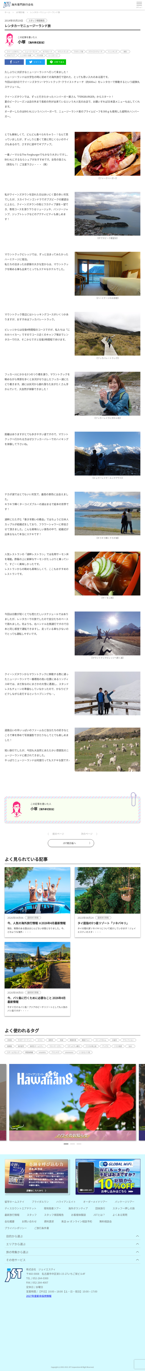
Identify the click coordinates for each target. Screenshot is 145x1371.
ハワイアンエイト (66, 1201)
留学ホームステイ (14, 1201)
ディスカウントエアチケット (20, 1208)
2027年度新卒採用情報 (38, 1296)
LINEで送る (56, 62)
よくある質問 (120, 1215)
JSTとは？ (99, 1215)
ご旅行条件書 (41, 1228)
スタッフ (32, 1215)
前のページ (58, 833)
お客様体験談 (78, 1215)
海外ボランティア (78, 1208)
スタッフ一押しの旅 (124, 1208)
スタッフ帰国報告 (54, 1215)
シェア (14, 61)
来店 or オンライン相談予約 (76, 1221)
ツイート (35, 61)
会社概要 (9, 1221)
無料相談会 (105, 1221)
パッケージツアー (124, 1201)
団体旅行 (100, 1208)
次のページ (87, 833)
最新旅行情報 (12, 1215)
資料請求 (49, 1221)
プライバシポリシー (16, 1228)
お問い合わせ (29, 1221)
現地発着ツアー (52, 1208)
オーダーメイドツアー (95, 1201)
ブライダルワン (40, 1201)
